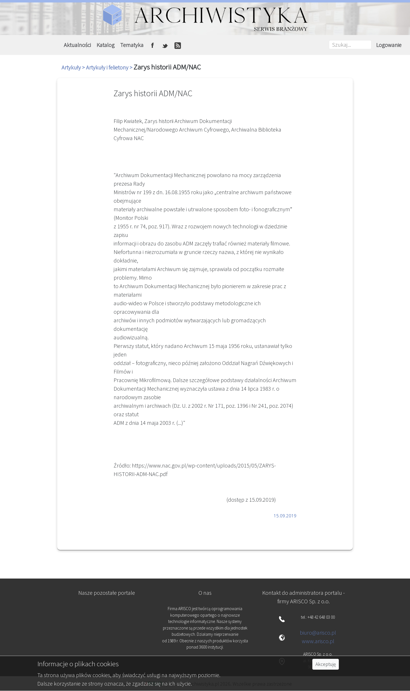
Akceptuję (325, 664)
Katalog (105, 44)
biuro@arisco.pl (318, 632)
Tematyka (132, 44)
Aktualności (77, 44)
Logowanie (388, 44)
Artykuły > (74, 67)
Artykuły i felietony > (110, 67)
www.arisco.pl (318, 641)
